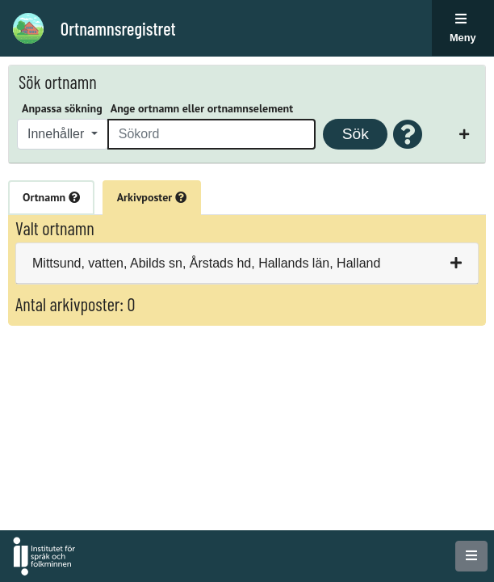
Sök (355, 133)
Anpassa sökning (62, 108)
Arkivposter (151, 197)
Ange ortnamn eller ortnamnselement (202, 108)
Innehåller (57, 134)
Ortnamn (51, 197)
